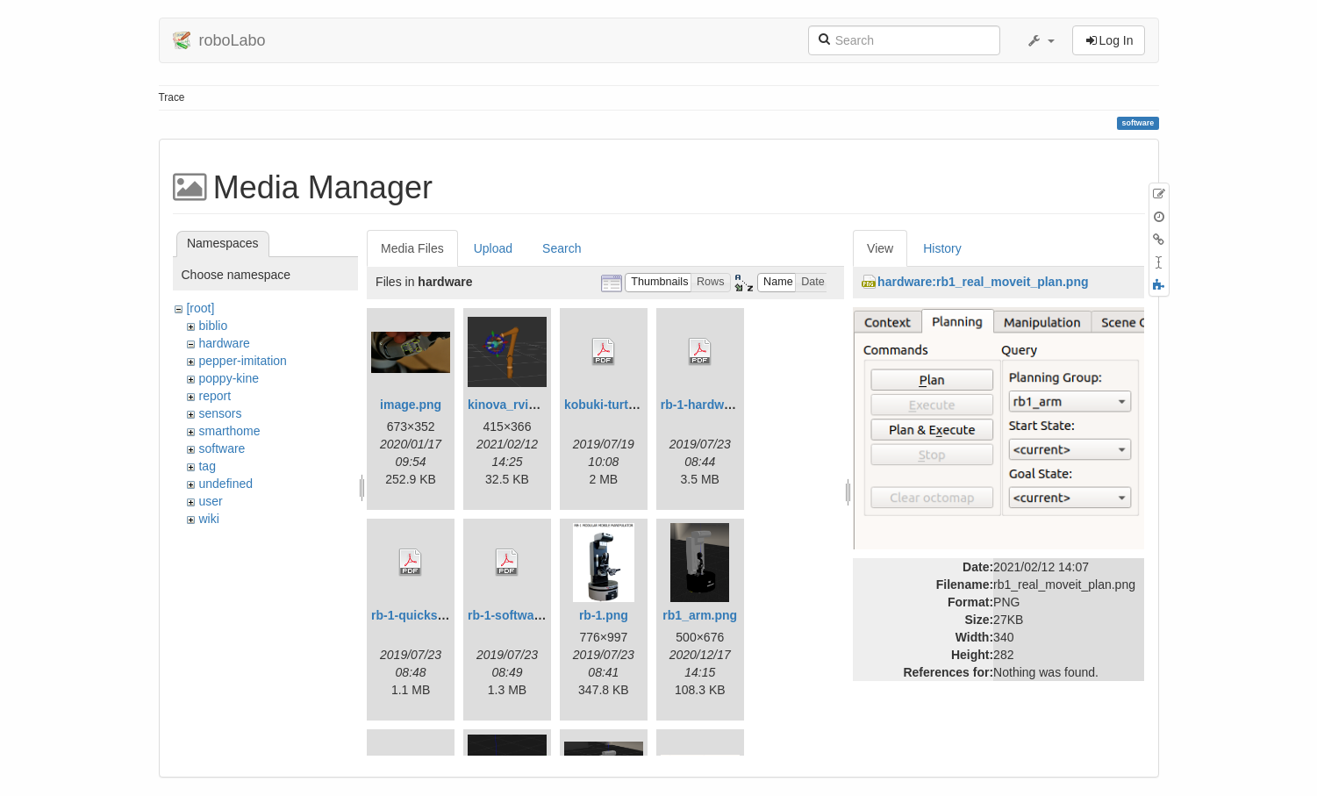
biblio (212, 326)
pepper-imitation (242, 361)
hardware (223, 343)
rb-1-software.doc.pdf (530, 615)
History (942, 248)
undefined (225, 484)
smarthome (229, 431)
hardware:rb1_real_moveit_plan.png (982, 282)
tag (206, 466)
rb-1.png (603, 615)
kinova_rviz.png (514, 405)
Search (561, 248)
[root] (200, 308)
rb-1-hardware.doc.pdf (726, 405)
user (210, 501)
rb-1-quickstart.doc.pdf (438, 615)
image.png (410, 405)
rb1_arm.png (699, 615)
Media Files (412, 248)
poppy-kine (228, 378)
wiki (208, 519)
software (221, 448)
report (214, 396)
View (880, 248)
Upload (493, 248)
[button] (1040, 40)
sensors (219, 413)
